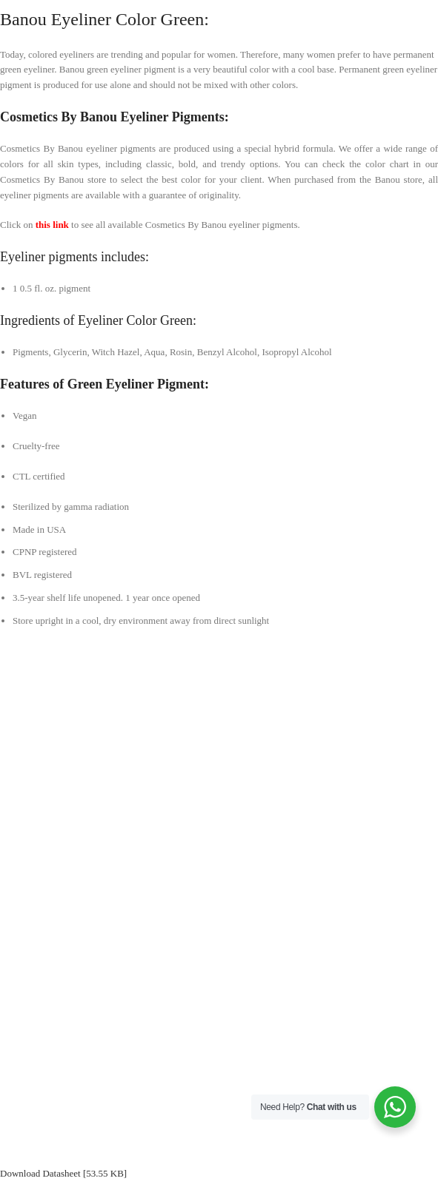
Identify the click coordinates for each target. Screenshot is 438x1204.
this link (52, 224)
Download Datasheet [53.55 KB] (63, 1173)
